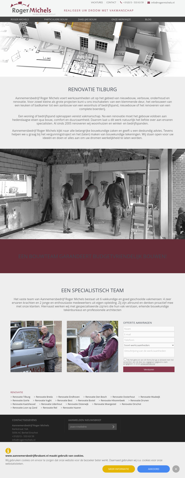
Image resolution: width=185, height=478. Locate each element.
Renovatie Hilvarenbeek (113, 400)
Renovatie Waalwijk (150, 396)
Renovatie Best (64, 400)
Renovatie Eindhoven (69, 396)
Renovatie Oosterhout (124, 396)
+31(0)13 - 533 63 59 (132, 2)
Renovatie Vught (43, 400)
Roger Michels (20, 19)
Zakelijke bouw (87, 19)
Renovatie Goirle (21, 400)
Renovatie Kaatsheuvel (24, 404)
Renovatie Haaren (72, 407)
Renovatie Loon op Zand (25, 407)
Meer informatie (118, 469)
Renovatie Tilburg (21, 396)
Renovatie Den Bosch (96, 396)
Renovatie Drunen (140, 400)
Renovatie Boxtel (86, 400)
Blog (148, 19)
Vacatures (97, 2)
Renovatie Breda (44, 396)
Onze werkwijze (121, 19)
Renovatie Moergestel (105, 404)
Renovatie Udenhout (51, 404)
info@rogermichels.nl (161, 2)
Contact (111, 2)
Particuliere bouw (56, 19)
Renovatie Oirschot (131, 404)
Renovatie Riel (50, 407)
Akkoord (153, 469)
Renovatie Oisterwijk (78, 404)
